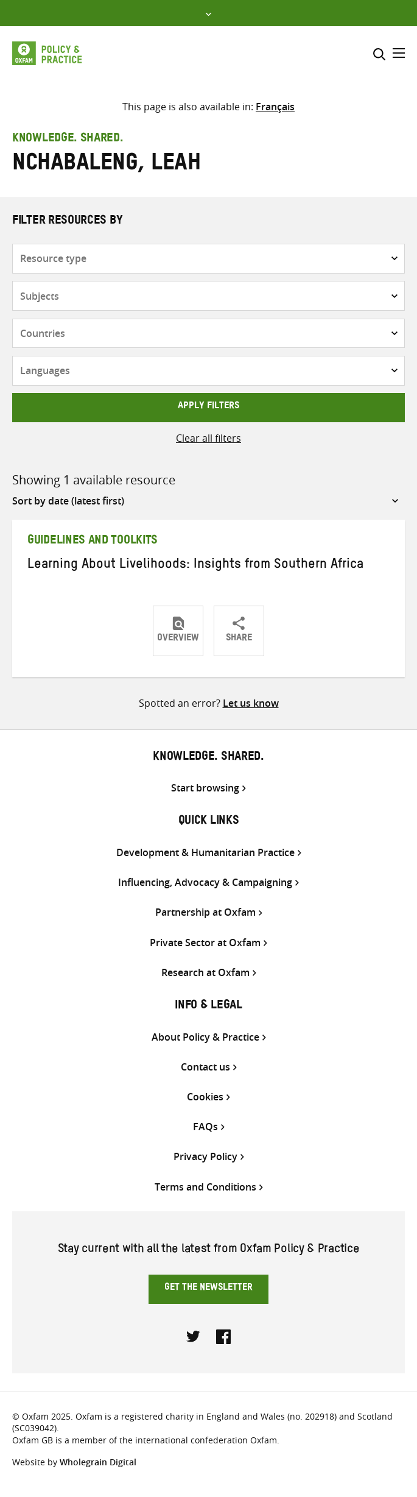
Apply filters (208, 407)
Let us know (251, 703)
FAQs (205, 1127)
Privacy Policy (205, 1157)
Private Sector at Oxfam (205, 943)
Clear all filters (208, 438)
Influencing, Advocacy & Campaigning (205, 882)
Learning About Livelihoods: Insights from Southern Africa (195, 566)
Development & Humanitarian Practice (205, 852)
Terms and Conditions (205, 1187)
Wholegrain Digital (98, 1462)
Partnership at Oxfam (205, 912)
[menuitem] (275, 107)
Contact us (205, 1067)
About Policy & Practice (205, 1037)
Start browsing (205, 788)
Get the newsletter (208, 1288)
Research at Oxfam (205, 973)
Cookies (205, 1097)
